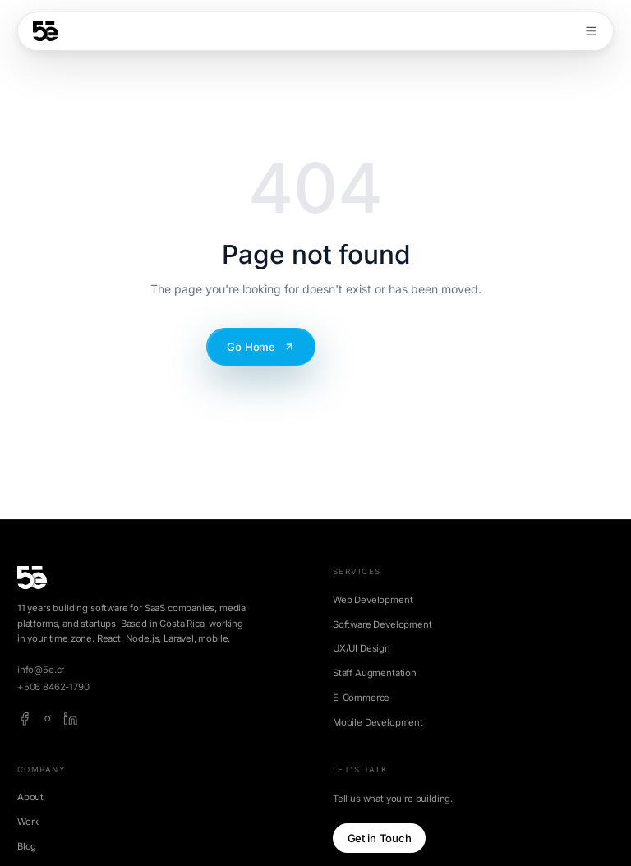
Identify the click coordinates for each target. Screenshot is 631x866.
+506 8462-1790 (53, 687)
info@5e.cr (40, 669)
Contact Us (376, 346)
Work (28, 821)
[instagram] (47, 719)
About (30, 797)
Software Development (382, 624)
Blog (26, 846)
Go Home (261, 346)
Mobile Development (378, 722)
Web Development (372, 600)
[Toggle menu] (591, 31)
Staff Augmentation (375, 673)
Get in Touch (380, 838)
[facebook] (24, 719)
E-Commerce (361, 697)
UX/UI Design (361, 648)
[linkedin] (70, 719)
